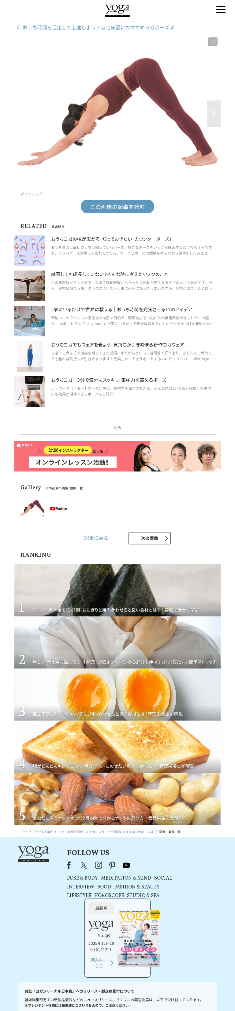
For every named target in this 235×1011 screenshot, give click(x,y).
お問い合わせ (23, 997)
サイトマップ (188, 997)
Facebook (62, 865)
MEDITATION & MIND (118, 878)
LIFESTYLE (71, 895)
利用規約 (82, 997)
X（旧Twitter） (76, 865)
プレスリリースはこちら (55, 997)
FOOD (96, 887)
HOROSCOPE (101, 895)
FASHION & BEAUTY (128, 887)
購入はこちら (184, 910)
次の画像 (149, 538)
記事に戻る (96, 537)
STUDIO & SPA (135, 895)
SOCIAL (155, 878)
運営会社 (168, 997)
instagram (90, 865)
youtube (118, 865)
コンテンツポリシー (143, 997)
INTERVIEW (72, 887)
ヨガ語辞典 (210, 997)
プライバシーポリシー (109, 997)
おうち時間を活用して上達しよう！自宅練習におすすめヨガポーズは (98, 27)
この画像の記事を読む (117, 206)
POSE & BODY (74, 878)
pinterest (104, 865)
